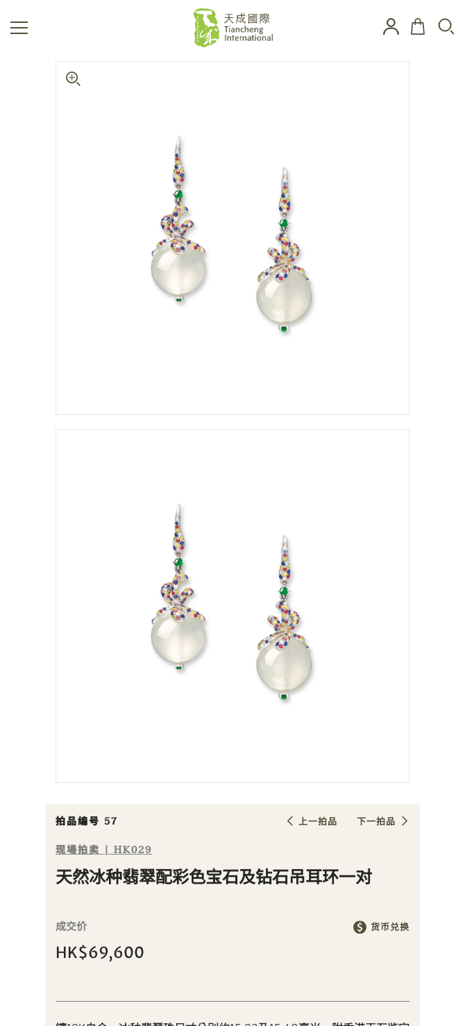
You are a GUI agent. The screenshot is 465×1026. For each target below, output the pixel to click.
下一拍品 (376, 821)
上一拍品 (317, 821)
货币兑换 (390, 927)
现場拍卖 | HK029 (104, 850)
